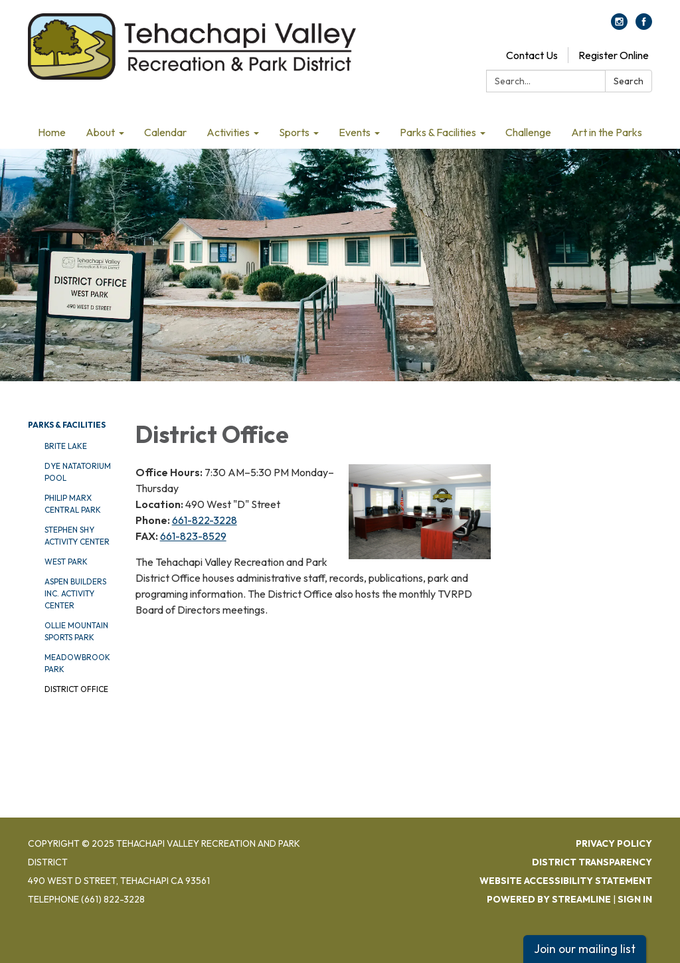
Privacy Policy (614, 843)
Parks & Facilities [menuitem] (438, 132)
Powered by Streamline (549, 899)
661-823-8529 (193, 536)
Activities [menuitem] (228, 132)
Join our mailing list (585, 948)
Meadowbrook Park (77, 663)
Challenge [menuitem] (528, 132)
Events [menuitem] (355, 132)
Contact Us (532, 55)
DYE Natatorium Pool (77, 472)
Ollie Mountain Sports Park (76, 631)
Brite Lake (65, 446)
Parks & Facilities (67, 425)
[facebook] (644, 26)
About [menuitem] (100, 132)
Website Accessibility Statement (565, 881)
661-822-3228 (204, 520)
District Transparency (592, 862)
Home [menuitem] (52, 132)
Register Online (613, 55)
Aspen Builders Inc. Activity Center (75, 593)
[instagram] (619, 26)
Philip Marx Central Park (72, 504)
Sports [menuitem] (294, 132)
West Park (66, 562)
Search (628, 81)
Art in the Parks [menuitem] (606, 132)
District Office (76, 689)
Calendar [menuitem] (165, 132)
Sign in (635, 899)
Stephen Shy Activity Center (77, 536)
